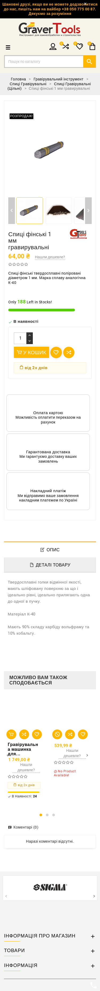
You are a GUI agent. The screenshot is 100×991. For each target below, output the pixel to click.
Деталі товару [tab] (53, 565)
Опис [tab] (53, 549)
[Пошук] (50, 61)
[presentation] (7, 755)
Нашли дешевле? (50, 257)
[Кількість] (20, 338)
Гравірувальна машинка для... (23, 749)
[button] (41, 815)
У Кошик (31, 352)
